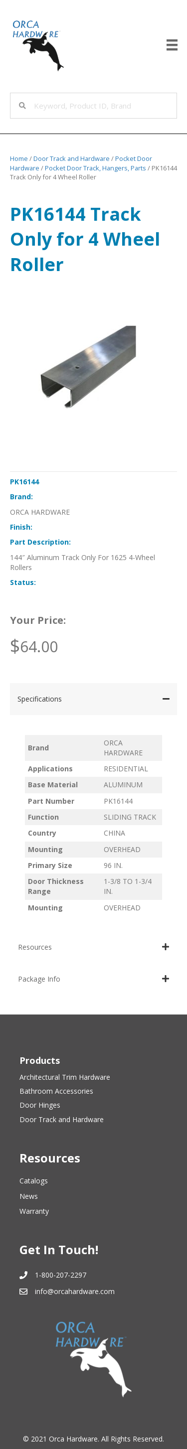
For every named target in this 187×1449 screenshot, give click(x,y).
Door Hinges (39, 1105)
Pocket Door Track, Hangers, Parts (95, 167)
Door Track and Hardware (71, 158)
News (28, 1196)
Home (19, 158)
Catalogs (33, 1180)
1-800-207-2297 (60, 1275)
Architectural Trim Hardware (64, 1077)
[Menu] (172, 44)
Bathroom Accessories (56, 1091)
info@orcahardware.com (75, 1291)
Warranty (34, 1211)
